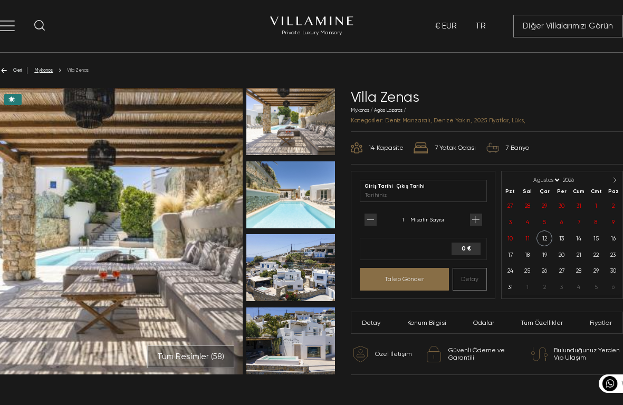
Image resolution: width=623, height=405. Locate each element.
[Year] (577, 180)
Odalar (483, 322)
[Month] (545, 180)
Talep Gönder (404, 279)
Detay (469, 279)
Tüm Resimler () (190, 356)
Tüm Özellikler (542, 322)
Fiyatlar (601, 322)
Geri (11, 70)
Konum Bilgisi (426, 322)
